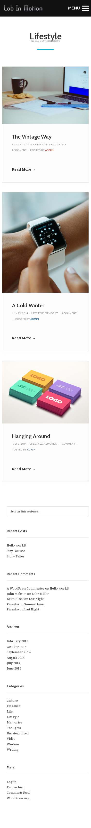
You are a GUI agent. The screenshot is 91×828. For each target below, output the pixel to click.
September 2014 (19, 652)
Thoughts (56, 144)
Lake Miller (40, 594)
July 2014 (13, 663)
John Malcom (16, 594)
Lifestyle (41, 144)
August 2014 (16, 658)
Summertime (34, 604)
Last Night (36, 599)
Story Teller (16, 556)
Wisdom (13, 744)
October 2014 (16, 647)
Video (11, 738)
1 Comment (19, 150)
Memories (51, 313)
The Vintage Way (32, 136)
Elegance (13, 706)
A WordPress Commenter (25, 588)
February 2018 (17, 641)
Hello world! (16, 545)
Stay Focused (16, 551)
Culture (12, 701)
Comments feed (18, 792)
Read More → (24, 169)
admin (49, 150)
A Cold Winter (28, 305)
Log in (11, 782)
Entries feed (16, 787)
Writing (12, 749)
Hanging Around (31, 436)
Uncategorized (18, 733)
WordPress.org (18, 798)
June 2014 (14, 668)
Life (10, 711)
